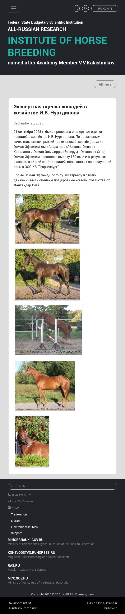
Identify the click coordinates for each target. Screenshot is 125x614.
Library (15, 521)
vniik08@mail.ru (22, 501)
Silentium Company (22, 608)
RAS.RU (14, 565)
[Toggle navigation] (13, 8)
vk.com (16, 507)
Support (16, 533)
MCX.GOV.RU (18, 578)
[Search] (64, 486)
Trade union (19, 514)
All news (105, 84)
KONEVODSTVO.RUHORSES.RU (31, 552)
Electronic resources (24, 527)
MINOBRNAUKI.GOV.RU (25, 539)
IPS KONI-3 (104, 8)
